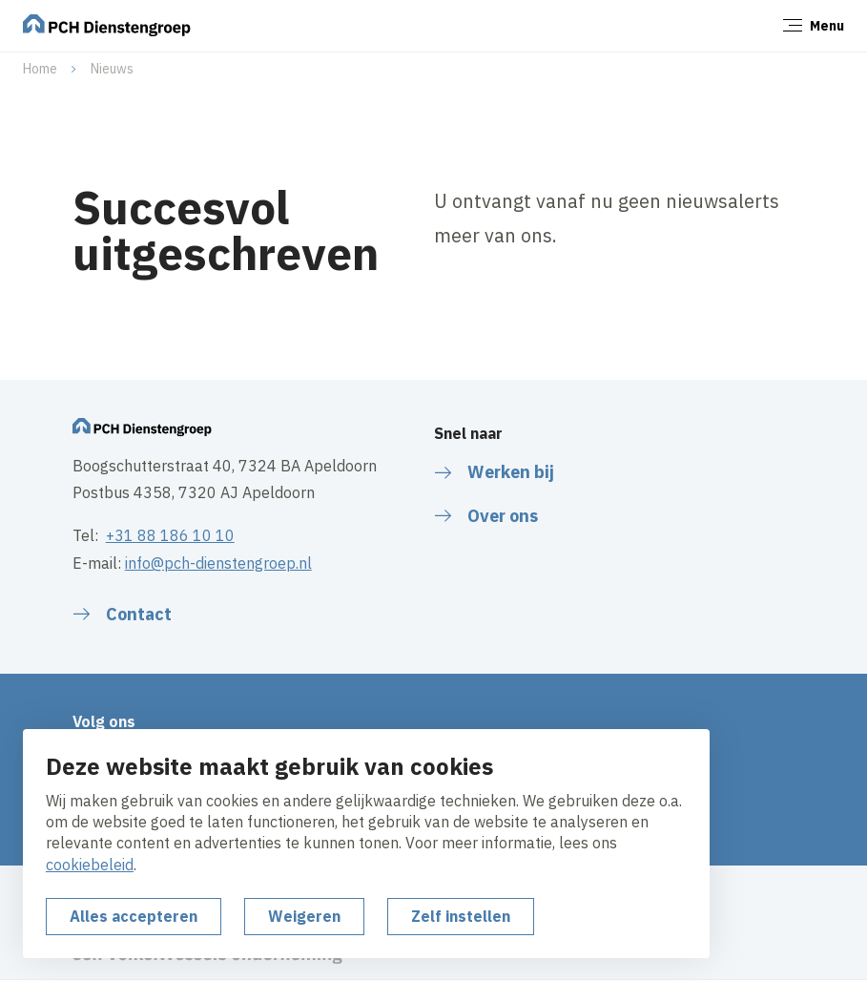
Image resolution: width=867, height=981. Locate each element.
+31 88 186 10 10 (170, 535)
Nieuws (112, 68)
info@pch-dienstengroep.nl (218, 563)
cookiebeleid (90, 864)
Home (40, 68)
